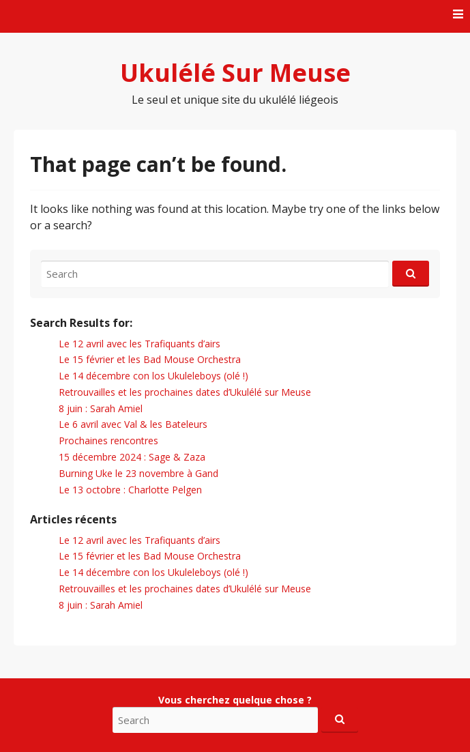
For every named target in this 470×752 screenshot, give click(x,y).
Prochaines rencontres (108, 440)
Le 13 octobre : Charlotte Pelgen (130, 489)
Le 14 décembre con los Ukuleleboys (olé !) (153, 375)
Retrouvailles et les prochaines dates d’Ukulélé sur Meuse (185, 392)
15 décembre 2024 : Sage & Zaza (132, 456)
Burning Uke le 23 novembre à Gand (138, 473)
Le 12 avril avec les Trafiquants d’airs (139, 343)
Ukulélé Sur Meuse (235, 72)
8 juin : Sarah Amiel (101, 408)
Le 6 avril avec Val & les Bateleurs (133, 424)
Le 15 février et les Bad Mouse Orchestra (150, 359)
